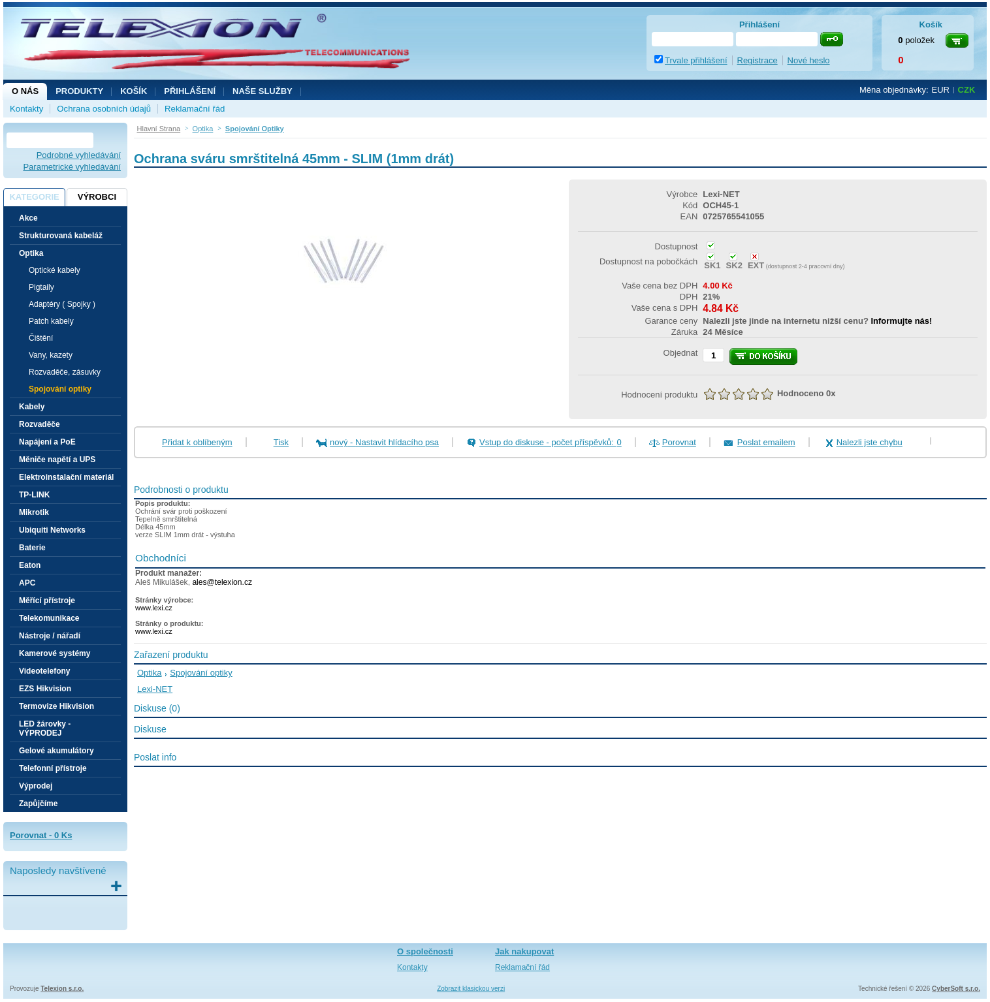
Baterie (32, 547)
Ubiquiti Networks (52, 530)
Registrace (757, 60)
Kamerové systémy (54, 653)
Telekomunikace (49, 618)
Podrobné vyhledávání (79, 155)
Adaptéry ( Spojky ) (62, 304)
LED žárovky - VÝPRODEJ (45, 728)
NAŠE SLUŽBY (262, 91)
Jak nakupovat (524, 951)
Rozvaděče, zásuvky (65, 372)
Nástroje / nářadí (49, 635)
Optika (149, 673)
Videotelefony (44, 671)
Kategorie (34, 197)
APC (27, 582)
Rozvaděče (39, 424)
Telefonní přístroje (53, 768)
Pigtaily (41, 287)
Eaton (29, 565)
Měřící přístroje (47, 600)
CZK (967, 90)
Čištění (41, 338)
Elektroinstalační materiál (66, 477)
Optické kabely (54, 270)
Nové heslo (809, 60)
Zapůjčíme (38, 803)
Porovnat (679, 442)
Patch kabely (51, 321)
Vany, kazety (50, 355)
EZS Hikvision (45, 688)
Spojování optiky (60, 389)
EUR (941, 90)
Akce (28, 218)
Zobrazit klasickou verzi (471, 988)
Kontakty (26, 109)
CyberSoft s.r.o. (956, 988)
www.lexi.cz (153, 608)
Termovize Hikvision (56, 706)
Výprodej (35, 786)
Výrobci (97, 197)
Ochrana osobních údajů (104, 109)
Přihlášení (190, 91)
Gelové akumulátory (56, 750)
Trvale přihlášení (696, 60)
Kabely (31, 406)
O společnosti (425, 951)
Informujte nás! (901, 321)
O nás (25, 91)
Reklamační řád (195, 109)
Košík (133, 91)
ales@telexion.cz (222, 582)
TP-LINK (34, 494)
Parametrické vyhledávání (72, 167)
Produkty (79, 91)
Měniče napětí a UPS (57, 459)
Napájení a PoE (47, 441)
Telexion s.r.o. (62, 988)
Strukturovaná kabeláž (61, 235)
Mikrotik (34, 512)
